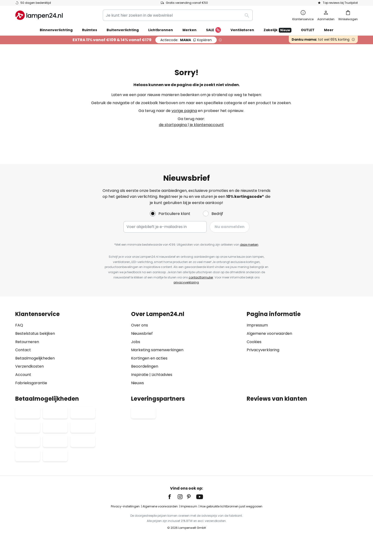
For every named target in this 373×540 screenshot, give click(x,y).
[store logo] (39, 15)
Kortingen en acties (149, 358)
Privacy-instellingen (125, 506)
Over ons (139, 325)
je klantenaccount (207, 124)
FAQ (19, 325)
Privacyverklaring (263, 350)
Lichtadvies (162, 374)
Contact (23, 350)
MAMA (186, 40)
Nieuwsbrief (142, 333)
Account (23, 374)
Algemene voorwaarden (269, 333)
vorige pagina (184, 110)
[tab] (70, 348)
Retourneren (27, 342)
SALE (213, 30)
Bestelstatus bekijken (35, 333)
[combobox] (177, 15)
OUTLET (307, 30)
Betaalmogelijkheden (35, 358)
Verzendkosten (29, 366)
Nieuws (137, 383)
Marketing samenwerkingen (157, 350)
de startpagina (173, 124)
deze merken (249, 245)
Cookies (254, 342)
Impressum (257, 325)
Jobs (135, 342)
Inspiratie (139, 374)
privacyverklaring (186, 282)
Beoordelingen (144, 366)
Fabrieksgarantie (31, 383)
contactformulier (201, 277)
